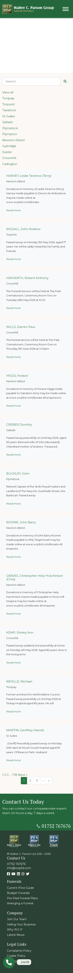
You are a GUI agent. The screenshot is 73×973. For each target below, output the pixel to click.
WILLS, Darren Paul (20, 327)
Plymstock (10, 128)
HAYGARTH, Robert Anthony (27, 278)
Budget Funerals (18, 893)
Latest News (15, 935)
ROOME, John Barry (21, 522)
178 (14, 775)
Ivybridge (9, 146)
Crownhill (9, 158)
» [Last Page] (49, 780)
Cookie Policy (16, 956)
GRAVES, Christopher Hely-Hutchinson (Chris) (34, 577)
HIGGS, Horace (17, 375)
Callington (9, 164)
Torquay (8, 98)
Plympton (9, 134)
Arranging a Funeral (20, 903)
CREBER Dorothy (19, 424)
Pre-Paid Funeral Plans (22, 898)
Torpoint (8, 104)
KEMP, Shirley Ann (19, 632)
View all (7, 92)
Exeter (7, 152)
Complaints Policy (19, 950)
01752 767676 (54, 826)
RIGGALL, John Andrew (23, 229)
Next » (22, 775)
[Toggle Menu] (65, 9)
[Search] (31, 82)
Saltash (7, 122)
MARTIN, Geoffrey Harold (25, 730)
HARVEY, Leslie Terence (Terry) (28, 176)
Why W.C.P (14, 929)
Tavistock (9, 110)
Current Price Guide (20, 888)
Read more (13, 210)
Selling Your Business (21, 924)
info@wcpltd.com (19, 868)
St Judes (8, 116)
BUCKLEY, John (17, 473)
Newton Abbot (13, 140)
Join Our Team (17, 919)
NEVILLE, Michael (19, 681)
